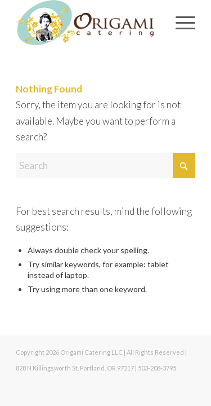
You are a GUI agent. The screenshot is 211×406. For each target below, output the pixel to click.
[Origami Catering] (87, 22)
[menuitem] (179, 22)
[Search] (105, 165)
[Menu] (179, 22)
